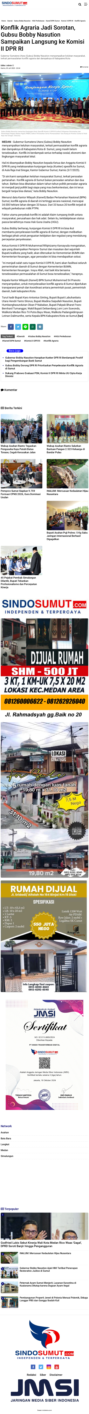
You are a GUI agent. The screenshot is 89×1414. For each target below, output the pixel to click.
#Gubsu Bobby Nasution (39, 336)
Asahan (5, 1132)
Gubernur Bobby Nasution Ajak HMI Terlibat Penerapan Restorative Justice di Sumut (49, 1269)
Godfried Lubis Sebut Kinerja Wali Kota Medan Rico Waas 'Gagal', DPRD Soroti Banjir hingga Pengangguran (41, 1244)
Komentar (84, 67)
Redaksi (31, 1374)
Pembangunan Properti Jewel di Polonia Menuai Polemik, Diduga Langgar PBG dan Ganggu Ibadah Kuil (54, 1299)
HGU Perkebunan (38, 21)
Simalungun (7, 1156)
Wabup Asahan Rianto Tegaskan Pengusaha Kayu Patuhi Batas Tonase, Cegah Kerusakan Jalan (18, 449)
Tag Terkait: (7, 336)
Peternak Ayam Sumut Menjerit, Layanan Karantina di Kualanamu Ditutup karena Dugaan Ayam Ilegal (48, 1284)
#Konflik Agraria (51, 341)
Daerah (10, 21)
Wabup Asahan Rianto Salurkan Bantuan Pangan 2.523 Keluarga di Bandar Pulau (66, 449)
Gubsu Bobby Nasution (22, 21)
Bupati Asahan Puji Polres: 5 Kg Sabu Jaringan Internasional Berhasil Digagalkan (67, 536)
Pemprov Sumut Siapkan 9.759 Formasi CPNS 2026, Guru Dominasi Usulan (21, 494)
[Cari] (79, 4)
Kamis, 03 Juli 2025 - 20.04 (10, 68)
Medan (4, 1150)
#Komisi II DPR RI (32, 341)
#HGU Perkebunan (62, 336)
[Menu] (86, 4)
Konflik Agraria (80, 21)
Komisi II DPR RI (67, 21)
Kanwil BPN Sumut (53, 21)
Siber (43, 1374)
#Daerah (21, 336)
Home (3, 21)
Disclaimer (56, 1374)
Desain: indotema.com (44, 1410)
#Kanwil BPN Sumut (11, 341)
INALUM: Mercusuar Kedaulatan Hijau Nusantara (45, 1253)
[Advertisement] (44, 1181)
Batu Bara (6, 1138)
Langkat (5, 1144)
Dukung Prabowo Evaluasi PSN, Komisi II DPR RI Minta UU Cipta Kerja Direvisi (43, 375)
